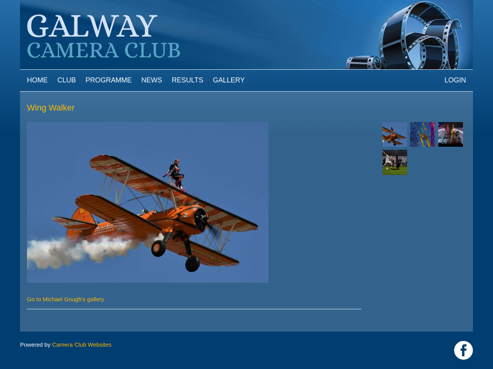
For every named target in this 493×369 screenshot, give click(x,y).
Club (66, 80)
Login (455, 80)
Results (187, 80)
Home (37, 80)
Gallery (229, 80)
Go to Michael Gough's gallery (65, 299)
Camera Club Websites (81, 344)
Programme (109, 80)
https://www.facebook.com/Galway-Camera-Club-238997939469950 (463, 350)
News (151, 80)
